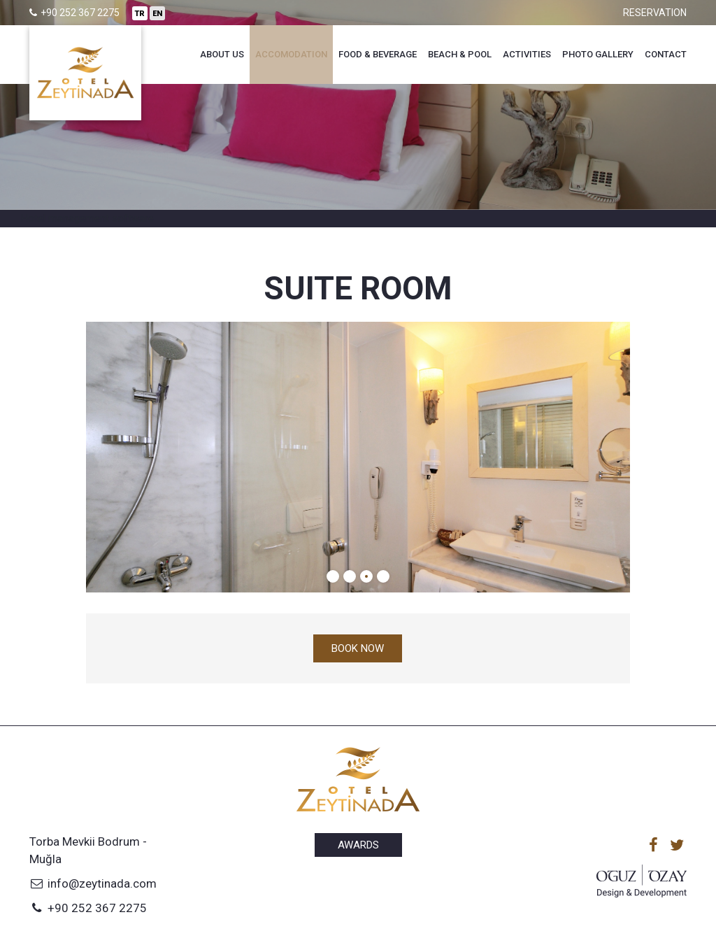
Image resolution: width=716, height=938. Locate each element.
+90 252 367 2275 (88, 908)
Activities (527, 54)
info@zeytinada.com (93, 883)
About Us (222, 54)
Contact (666, 54)
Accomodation (291, 54)
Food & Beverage (377, 54)
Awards (358, 845)
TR (140, 13)
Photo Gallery (597, 54)
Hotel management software (87, 218)
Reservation (655, 12)
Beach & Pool (460, 54)
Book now (357, 648)
